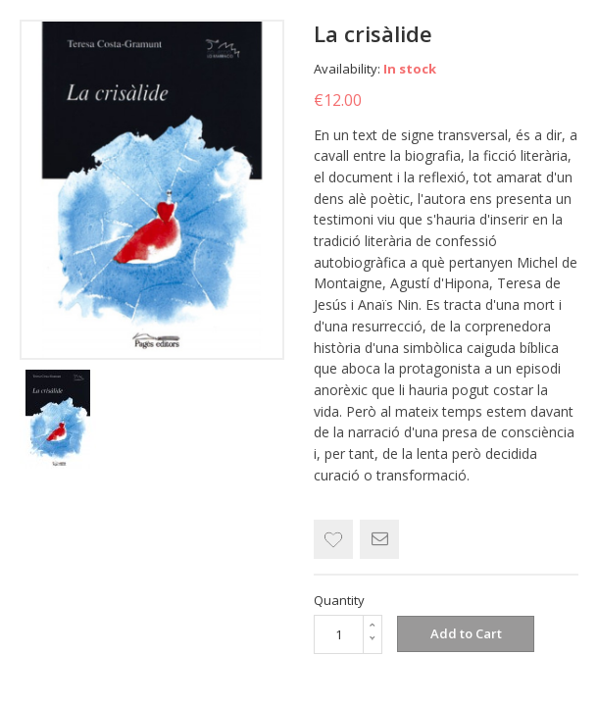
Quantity (339, 600)
